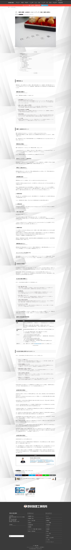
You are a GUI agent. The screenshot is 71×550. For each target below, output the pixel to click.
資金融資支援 (30, 524)
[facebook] (56, 0)
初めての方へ (48, 518)
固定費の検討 (26, 62)
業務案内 (47, 520)
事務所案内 (48, 524)
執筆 (48, 464)
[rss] (59, 0)
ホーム (47, 516)
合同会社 (26, 470)
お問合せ (47, 535)
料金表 (47, 531)
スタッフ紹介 (48, 533)
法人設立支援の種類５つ (25, 71)
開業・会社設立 (21, 14)
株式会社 (29, 470)
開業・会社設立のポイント (24, 56)
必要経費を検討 (24, 61)
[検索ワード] (17, 536)
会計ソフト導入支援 (31, 520)
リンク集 (47, 539)
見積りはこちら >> (45, 5)
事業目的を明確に (24, 57)
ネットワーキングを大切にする (26, 68)
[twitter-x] (57, 0)
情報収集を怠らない (25, 67)
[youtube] (58, 0)
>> (46, 464)
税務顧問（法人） (31, 516)
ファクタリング (32, 547)
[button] (18, 475)
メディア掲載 (48, 522)
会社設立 (23, 470)
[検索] (62, 0)
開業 (32, 470)
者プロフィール (51, 464)
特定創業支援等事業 (37, 343)
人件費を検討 (26, 63)
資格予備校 (41, 547)
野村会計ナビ (37, 547)
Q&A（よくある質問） (50, 537)
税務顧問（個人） (31, 518)
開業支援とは (22, 53)
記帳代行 (29, 522)
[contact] (60, 0)
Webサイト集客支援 (31, 531)
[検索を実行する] (25, 536)
